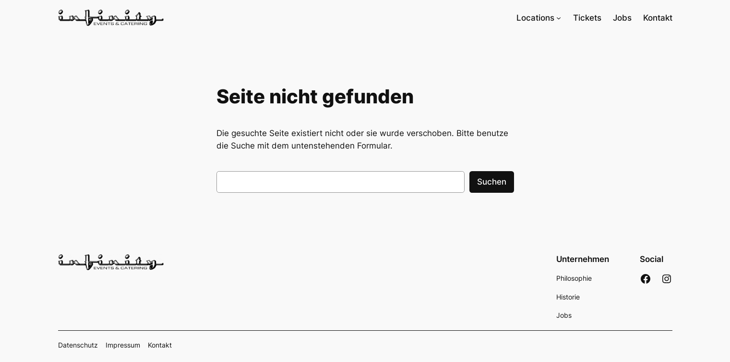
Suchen (491, 182)
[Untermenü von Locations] (558, 17)
